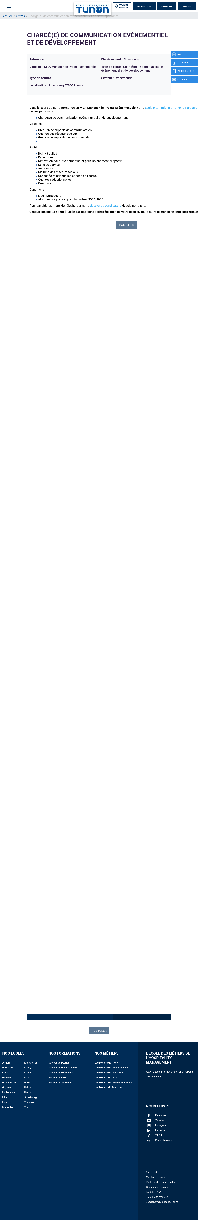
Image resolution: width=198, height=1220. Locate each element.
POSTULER (126, 225)
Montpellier (30, 1062)
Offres (20, 16)
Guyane (6, 1087)
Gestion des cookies (157, 1187)
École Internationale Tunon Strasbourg (171, 108)
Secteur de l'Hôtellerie (60, 1072)
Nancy (27, 1067)
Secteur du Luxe (57, 1077)
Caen (5, 1072)
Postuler (99, 1031)
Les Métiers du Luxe (106, 1077)
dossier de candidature (105, 205)
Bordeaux (7, 1067)
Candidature (166, 6)
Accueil (7, 16)
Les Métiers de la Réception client (113, 1082)
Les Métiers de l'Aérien (107, 1062)
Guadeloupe (9, 1082)
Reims (27, 1087)
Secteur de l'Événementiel (62, 1067)
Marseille (7, 1107)
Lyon (5, 1102)
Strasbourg (30, 1097)
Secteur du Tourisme (60, 1082)
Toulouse (29, 1102)
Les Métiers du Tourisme (108, 1087)
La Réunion (8, 1092)
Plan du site (152, 1172)
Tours (27, 1107)
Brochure (187, 6)
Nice (26, 1077)
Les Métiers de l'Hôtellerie (109, 1072)
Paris (27, 1082)
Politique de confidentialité (161, 1182)
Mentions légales (155, 1177)
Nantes (28, 1072)
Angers (6, 1062)
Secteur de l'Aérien (58, 1062)
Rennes (28, 1092)
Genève (6, 1077)
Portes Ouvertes (144, 6)
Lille (4, 1097)
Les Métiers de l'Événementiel (111, 1067)
